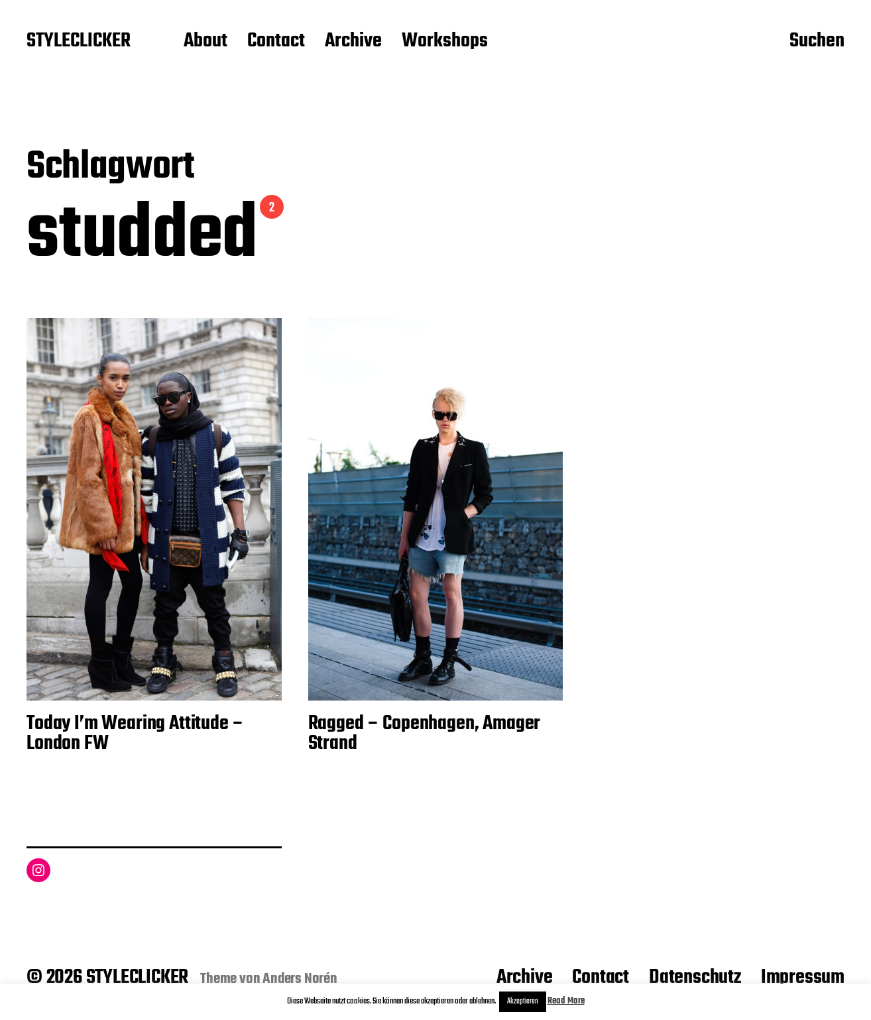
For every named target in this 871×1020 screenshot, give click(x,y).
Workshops (445, 41)
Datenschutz (695, 977)
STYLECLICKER (79, 41)
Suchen (816, 41)
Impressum (802, 977)
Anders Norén (299, 979)
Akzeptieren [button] (522, 1001)
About (205, 41)
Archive (353, 41)
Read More (566, 1001)
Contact (276, 41)
